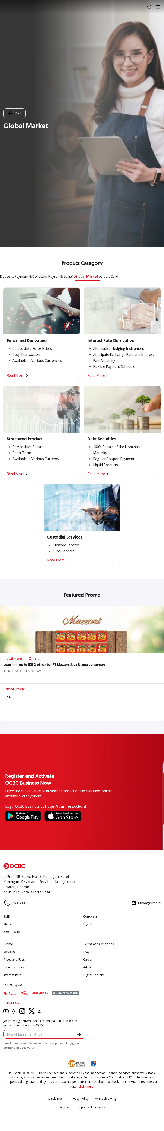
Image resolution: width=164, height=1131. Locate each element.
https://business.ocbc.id (65, 806)
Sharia (7, 924)
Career (87, 959)
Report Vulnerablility (91, 1107)
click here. (86, 1086)
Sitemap (65, 1107)
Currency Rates (13, 967)
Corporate (90, 916)
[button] (79, 1034)
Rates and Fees (14, 959)
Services (9, 952)
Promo (8, 944)
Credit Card (109, 276)
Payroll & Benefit (61, 276)
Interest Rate (12, 975)
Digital (87, 924)
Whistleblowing (105, 1098)
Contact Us (11, 1003)
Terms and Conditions (98, 944)
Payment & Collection (31, 276)
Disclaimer (55, 1098)
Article (87, 967)
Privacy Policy (79, 1098)
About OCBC (12, 932)
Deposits (7, 276)
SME (6, 916)
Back (14, 113)
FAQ (86, 952)
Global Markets (87, 276)
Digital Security (93, 975)
